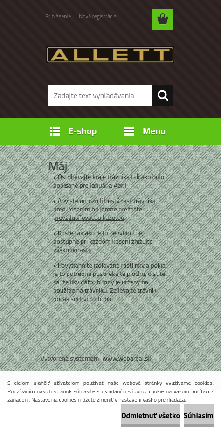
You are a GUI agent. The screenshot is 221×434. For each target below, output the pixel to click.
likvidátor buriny (92, 282)
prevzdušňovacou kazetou (88, 217)
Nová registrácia (98, 16)
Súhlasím (199, 415)
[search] (162, 95)
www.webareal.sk (127, 358)
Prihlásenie (58, 16)
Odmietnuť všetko (150, 415)
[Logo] (110, 54)
